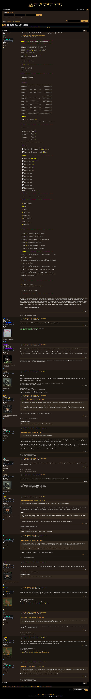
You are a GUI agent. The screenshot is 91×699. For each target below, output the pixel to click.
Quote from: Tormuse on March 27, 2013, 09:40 (32, 617)
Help (8, 25)
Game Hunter (27, 27)
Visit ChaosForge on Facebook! (13, 21)
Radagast (5, 371)
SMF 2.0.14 (39, 694)
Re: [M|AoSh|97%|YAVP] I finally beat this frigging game (34, 318)
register (11, 12)
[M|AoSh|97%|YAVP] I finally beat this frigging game (34, 35)
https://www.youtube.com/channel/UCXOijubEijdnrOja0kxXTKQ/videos (34, 603)
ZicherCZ (5, 344)
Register (25, 25)
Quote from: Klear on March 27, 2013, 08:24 (31, 432)
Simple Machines (51, 694)
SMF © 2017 (44, 694)
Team (16, 25)
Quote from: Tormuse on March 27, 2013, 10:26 (32, 666)
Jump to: (71, 689)
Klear (4, 395)
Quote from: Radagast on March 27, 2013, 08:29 (33, 500)
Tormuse (5, 587)
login (8, 12)
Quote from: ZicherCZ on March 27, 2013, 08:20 (32, 399)
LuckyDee (5, 318)
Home (4, 25)
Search (12, 25)
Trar (4, 35)
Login (20, 25)
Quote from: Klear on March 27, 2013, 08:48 (31, 540)
